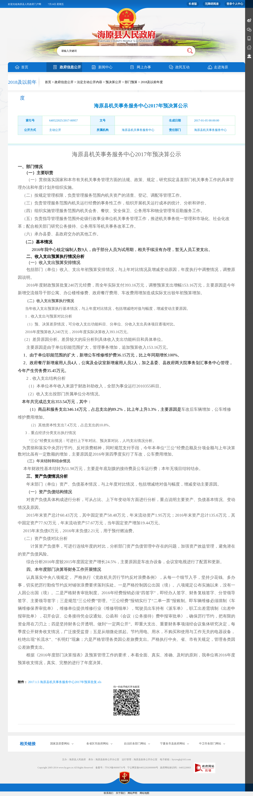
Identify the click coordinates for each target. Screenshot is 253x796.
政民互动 (182, 67)
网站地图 (144, 793)
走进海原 (221, 67)
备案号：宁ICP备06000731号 (110, 767)
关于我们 (120, 793)
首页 (24, 67)
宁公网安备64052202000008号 (142, 767)
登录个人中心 (235, 3)
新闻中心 (105, 67)
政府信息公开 (70, 67)
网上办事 (144, 67)
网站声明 (132, 793)
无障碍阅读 (212, 3)
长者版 (193, 3)
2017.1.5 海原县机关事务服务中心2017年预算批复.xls (64, 682)
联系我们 (108, 793)
